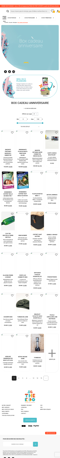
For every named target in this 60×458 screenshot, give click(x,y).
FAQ (22, 416)
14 (37, 385)
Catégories (5, 420)
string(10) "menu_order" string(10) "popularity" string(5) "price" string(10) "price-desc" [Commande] (30, 126)
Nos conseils (25, 418)
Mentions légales (45, 416)
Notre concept (6, 412)
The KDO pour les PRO (8, 422)
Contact (23, 420)
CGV (41, 412)
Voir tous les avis (50, 439)
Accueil (10, 22)
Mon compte (5, 418)
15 (41, 385)
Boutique (15, 22)
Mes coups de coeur (8, 416)
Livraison (23, 414)
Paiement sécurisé (26, 412)
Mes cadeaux (5, 414)
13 (33, 385)
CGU (41, 414)
